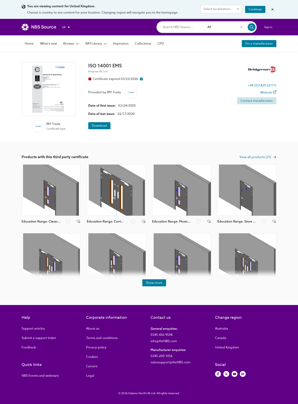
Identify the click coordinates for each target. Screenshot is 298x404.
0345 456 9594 (162, 335)
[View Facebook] (218, 374)
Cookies (92, 357)
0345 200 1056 (162, 356)
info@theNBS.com (164, 341)
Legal (90, 375)
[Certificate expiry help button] (141, 79)
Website (268, 92)
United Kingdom (227, 347)
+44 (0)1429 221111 (262, 85)
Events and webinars (40, 375)
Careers (91, 366)
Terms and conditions (102, 338)
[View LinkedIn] (243, 374)
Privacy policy (96, 347)
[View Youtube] (234, 374)
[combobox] (221, 9)
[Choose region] (66, 27)
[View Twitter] (226, 374)
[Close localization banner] (272, 9)
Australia (221, 328)
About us (92, 328)
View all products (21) (257, 157)
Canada (220, 338)
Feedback (29, 347)
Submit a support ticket (39, 338)
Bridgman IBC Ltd (97, 71)
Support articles (33, 328)
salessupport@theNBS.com (170, 362)
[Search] (183, 27)
